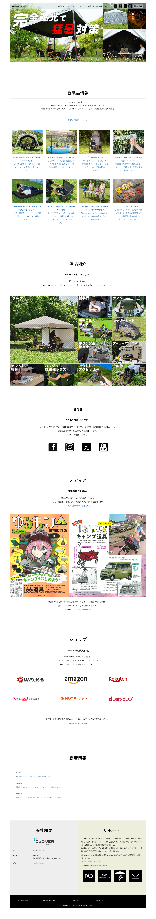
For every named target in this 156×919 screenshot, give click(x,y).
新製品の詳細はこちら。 (78, 120)
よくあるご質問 (74, 900)
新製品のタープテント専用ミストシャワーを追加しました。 (34, 776)
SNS (67, 6)
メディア (74, 6)
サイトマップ (100, 900)
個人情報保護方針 (23, 900)
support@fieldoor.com (82, 610)
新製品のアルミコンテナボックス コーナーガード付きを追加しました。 (38, 787)
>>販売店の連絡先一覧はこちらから (92, 861)
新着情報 (91, 6)
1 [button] (75, 66)
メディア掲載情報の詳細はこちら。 (78, 506)
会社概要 (99, 6)
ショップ (83, 6)
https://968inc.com (38, 863)
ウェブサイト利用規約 (48, 900)
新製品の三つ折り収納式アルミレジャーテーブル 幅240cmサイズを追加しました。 (42, 797)
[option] (78, 32)
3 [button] (81, 66)
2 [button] (78, 66)
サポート (107, 6)
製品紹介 (61, 6)
